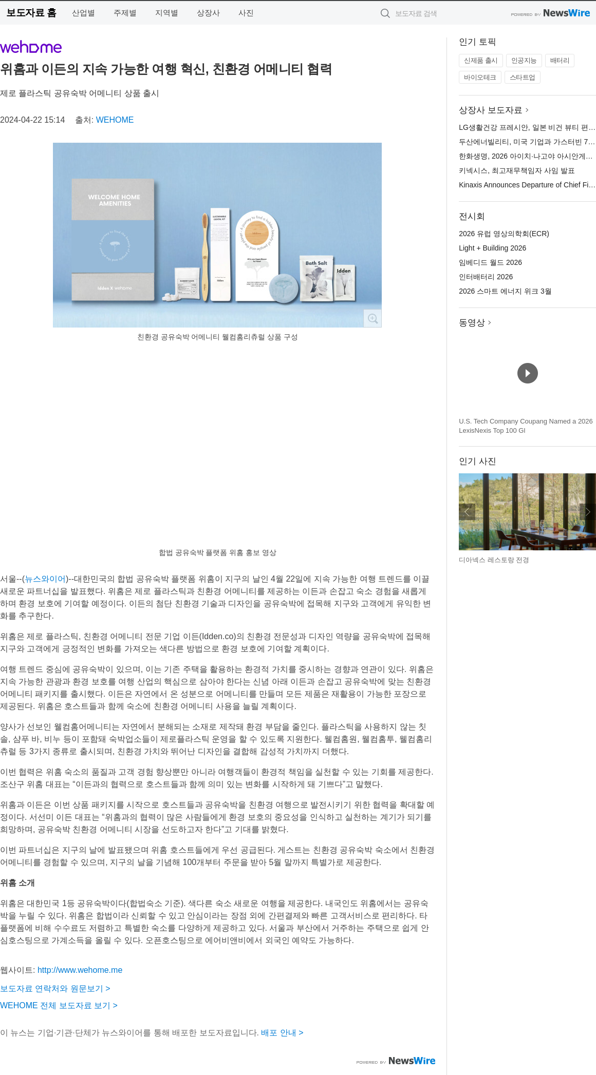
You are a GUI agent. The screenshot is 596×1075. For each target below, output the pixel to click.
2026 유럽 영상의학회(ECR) (504, 233)
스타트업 (522, 77)
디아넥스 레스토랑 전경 (494, 560)
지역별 (166, 12)
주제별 (125, 12)
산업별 (83, 12)
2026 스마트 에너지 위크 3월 (505, 291)
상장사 (208, 12)
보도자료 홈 (31, 12)
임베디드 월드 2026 (490, 262)
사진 (246, 12)
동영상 (472, 323)
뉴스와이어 (45, 578)
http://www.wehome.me (80, 970)
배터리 (560, 60)
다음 (588, 512)
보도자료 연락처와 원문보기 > (55, 988)
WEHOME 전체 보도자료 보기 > (59, 1005)
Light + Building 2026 (492, 248)
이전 (467, 512)
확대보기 (372, 318)
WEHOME (115, 120)
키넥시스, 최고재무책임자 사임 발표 (517, 170)
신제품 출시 (481, 60)
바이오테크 (480, 77)
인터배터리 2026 (486, 277)
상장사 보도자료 (491, 110)
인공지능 (524, 60)
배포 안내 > (282, 1032)
